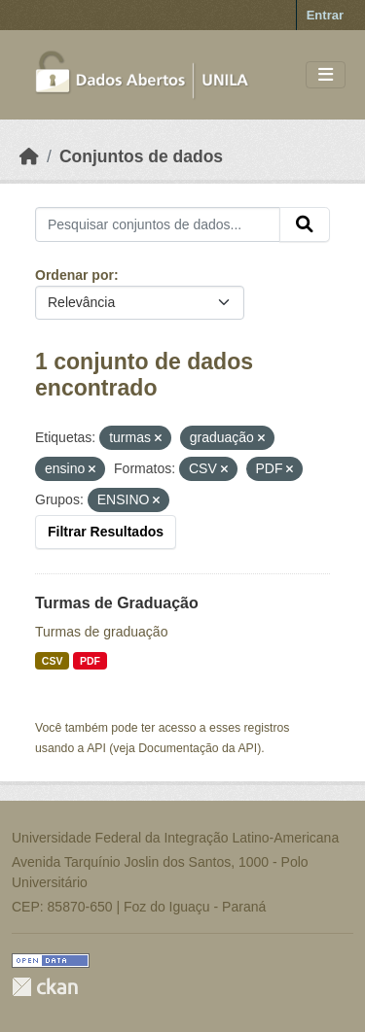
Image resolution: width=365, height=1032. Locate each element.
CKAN (45, 987)
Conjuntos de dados (141, 156)
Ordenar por (74, 275)
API (96, 748)
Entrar (325, 15)
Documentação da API (197, 748)
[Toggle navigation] (326, 75)
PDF (90, 661)
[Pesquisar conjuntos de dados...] (157, 224)
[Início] (29, 156)
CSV (52, 661)
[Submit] (304, 224)
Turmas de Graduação (117, 603)
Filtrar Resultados (106, 531)
